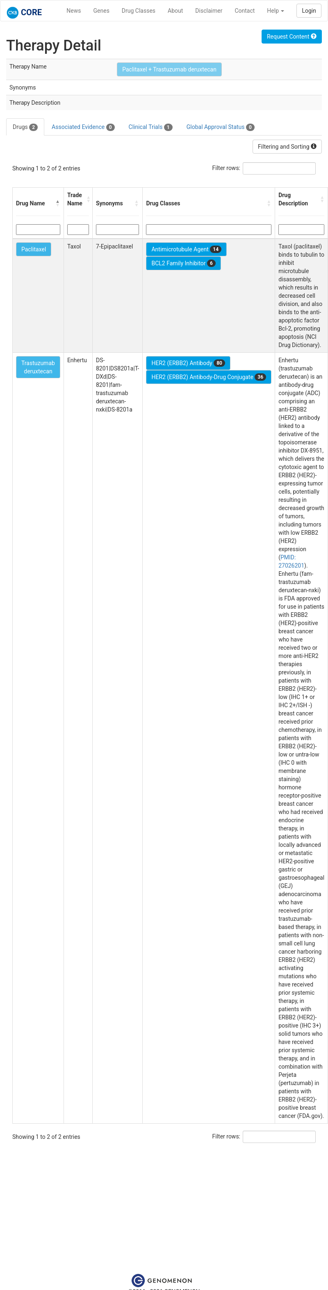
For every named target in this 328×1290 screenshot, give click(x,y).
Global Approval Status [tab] (221, 127)
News (73, 10)
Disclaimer (208, 10)
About (175, 10)
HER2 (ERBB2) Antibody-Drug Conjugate (208, 377)
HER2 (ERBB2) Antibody (188, 363)
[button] (57, 203)
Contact (245, 10)
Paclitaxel (33, 249)
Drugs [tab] (25, 127)
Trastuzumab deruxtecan (38, 367)
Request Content (292, 36)
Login (309, 10)
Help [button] (275, 10)
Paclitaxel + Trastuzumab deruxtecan (169, 69)
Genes (101, 10)
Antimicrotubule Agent (186, 249)
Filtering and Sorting (287, 146)
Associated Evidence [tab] (83, 127)
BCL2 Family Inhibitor (183, 263)
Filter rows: (226, 168)
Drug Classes (138, 10)
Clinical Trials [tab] (151, 127)
